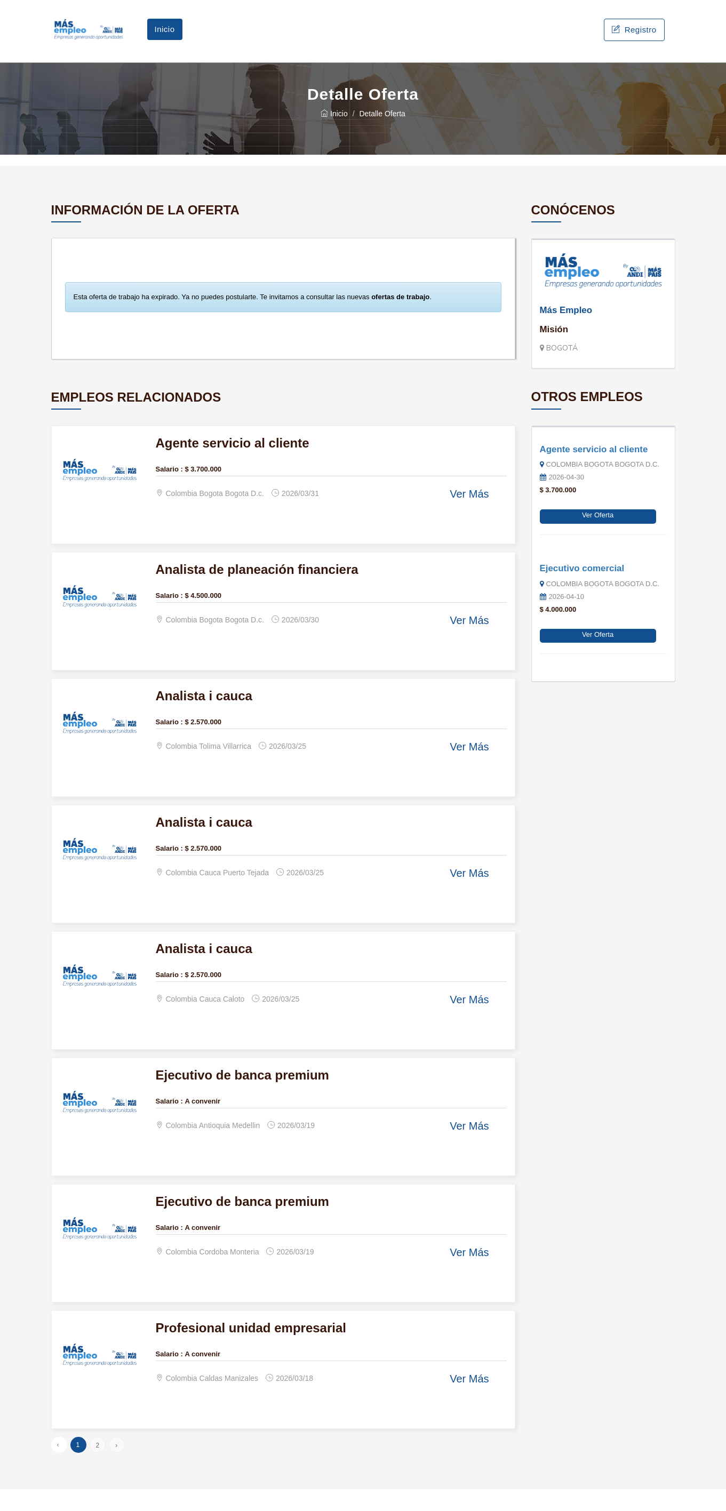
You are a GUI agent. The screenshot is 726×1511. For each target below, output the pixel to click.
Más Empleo (566, 331)
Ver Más (469, 516)
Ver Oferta (597, 537)
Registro (634, 40)
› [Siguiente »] (116, 1467)
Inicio (165, 39)
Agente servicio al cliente (594, 471)
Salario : (169, 490)
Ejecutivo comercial (582, 590)
